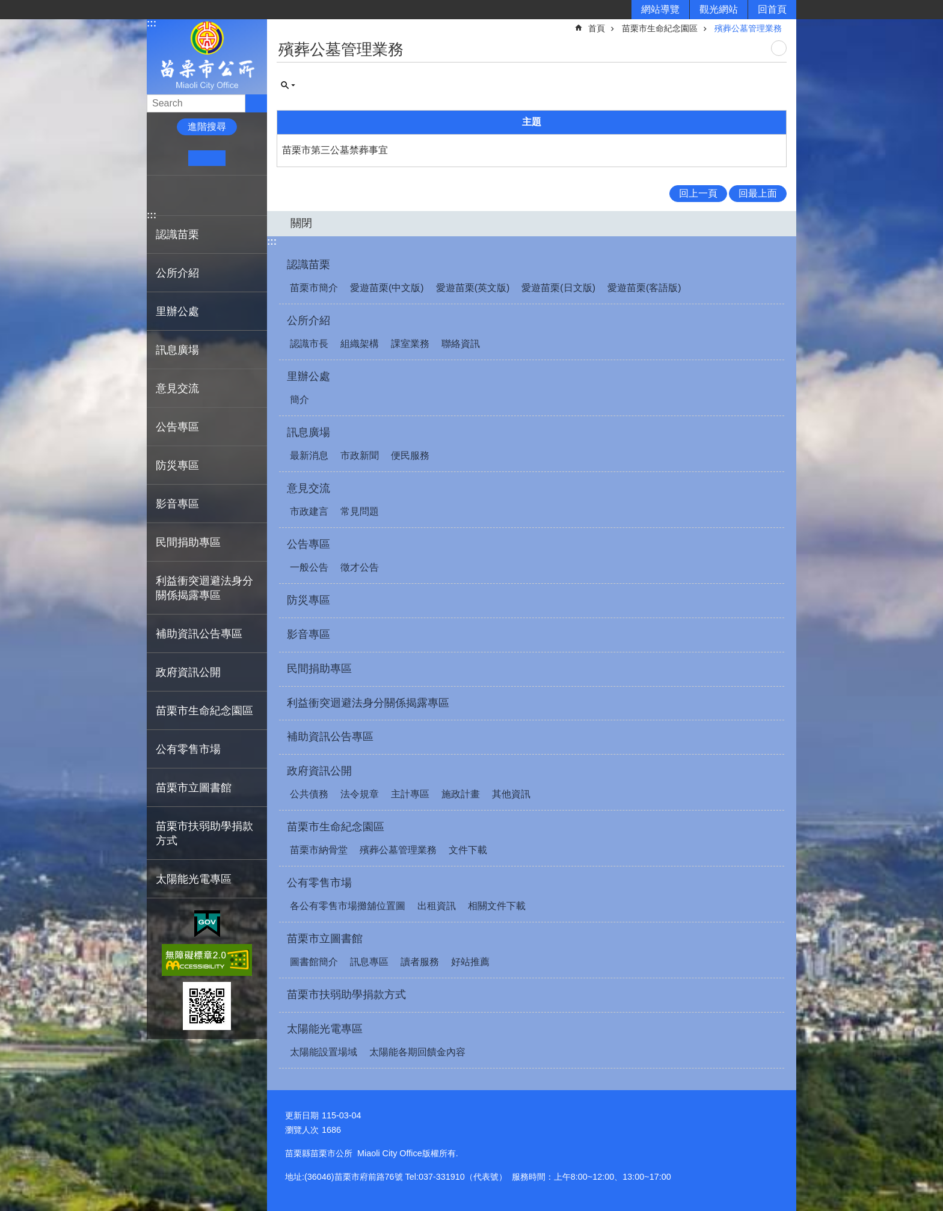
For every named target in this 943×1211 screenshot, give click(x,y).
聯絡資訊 (460, 344)
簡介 (299, 399)
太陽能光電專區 (325, 1029)
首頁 (596, 28)
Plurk (179, 195)
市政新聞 (359, 455)
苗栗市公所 (207, 56)
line (216, 195)
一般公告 (309, 567)
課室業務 (410, 344)
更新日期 (302, 1115)
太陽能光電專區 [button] (194, 879)
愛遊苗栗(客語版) (644, 288)
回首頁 (772, 9)
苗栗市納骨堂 (319, 850)
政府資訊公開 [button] (188, 672)
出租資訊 (436, 906)
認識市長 (309, 344)
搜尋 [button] (256, 103)
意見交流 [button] (177, 388)
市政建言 (309, 511)
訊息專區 (369, 962)
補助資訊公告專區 (199, 634)
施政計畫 (460, 794)
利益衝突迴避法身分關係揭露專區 (204, 588)
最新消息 (309, 455)
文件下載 (468, 850)
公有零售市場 (319, 883)
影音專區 (177, 504)
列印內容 (779, 48)
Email (235, 195)
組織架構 (359, 344)
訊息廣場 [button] (177, 350)
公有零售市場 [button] (188, 749)
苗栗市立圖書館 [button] (194, 788)
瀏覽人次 (302, 1130)
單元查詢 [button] (288, 85)
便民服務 (410, 455)
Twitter (197, 195)
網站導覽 (660, 9)
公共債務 (309, 794)
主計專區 (410, 794)
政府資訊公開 (319, 771)
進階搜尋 (207, 126)
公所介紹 (308, 320)
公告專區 (308, 544)
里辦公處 (308, 376)
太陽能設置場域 (323, 1052)
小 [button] (170, 158)
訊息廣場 (308, 432)
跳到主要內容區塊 (6, 6)
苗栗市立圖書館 (325, 939)
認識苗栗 (308, 265)
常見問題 (359, 511)
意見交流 (308, 488)
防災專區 (177, 465)
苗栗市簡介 (314, 288)
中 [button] (206, 158)
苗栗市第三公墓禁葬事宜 (335, 150)
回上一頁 (698, 193)
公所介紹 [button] (177, 273)
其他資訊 (511, 794)
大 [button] (244, 158)
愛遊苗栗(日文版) (558, 288)
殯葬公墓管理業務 (748, 28)
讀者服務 (420, 962)
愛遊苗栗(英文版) (473, 288)
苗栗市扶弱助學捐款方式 (204, 833)
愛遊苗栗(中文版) (387, 288)
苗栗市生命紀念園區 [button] (204, 711)
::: (151, 23)
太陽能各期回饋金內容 (417, 1052)
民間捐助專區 (188, 542)
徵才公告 (359, 567)
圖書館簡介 (314, 962)
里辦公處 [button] (177, 311)
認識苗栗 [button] (177, 234)
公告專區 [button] (177, 427)
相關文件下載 (497, 906)
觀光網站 (718, 9)
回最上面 (758, 193)
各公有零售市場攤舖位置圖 (347, 906)
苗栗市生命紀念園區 (660, 28)
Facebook (161, 195)
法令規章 (359, 794)
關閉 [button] (301, 223)
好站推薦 (470, 962)
